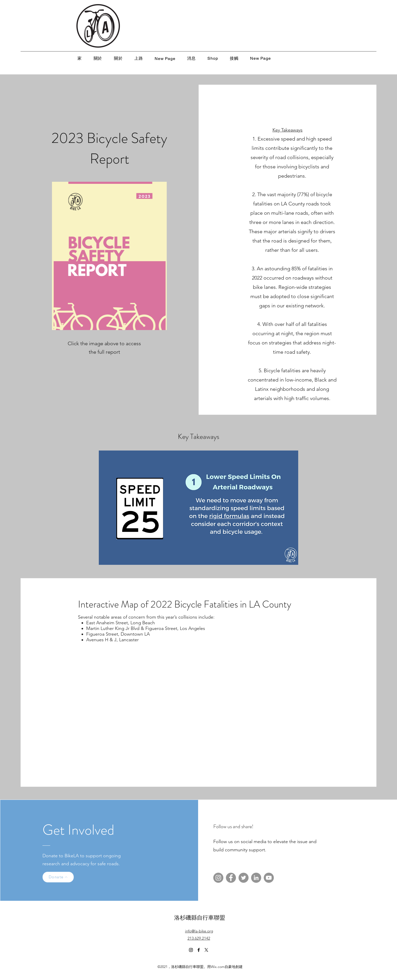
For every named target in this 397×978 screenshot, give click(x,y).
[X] (206, 950)
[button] (198, 508)
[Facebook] (231, 878)
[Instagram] (218, 878)
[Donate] (58, 877)
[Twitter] (244, 878)
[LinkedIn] (256, 878)
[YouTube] (269, 878)
